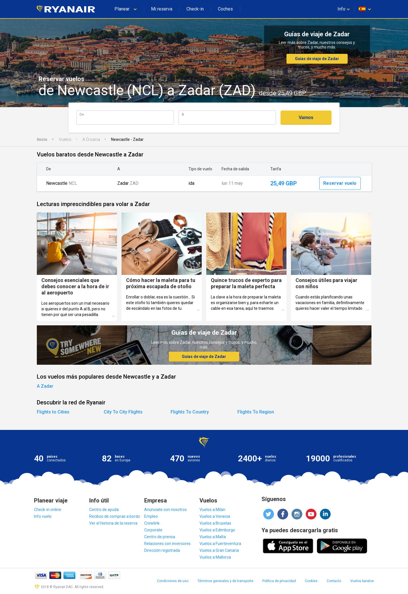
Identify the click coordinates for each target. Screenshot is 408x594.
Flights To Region (255, 412)
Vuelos (65, 139)
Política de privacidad (279, 581)
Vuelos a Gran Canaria (219, 550)
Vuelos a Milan (212, 509)
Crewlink (152, 523)
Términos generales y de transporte (225, 581)
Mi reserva (161, 9)
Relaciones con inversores (167, 543)
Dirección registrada (162, 550)
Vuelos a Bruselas (215, 523)
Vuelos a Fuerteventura (220, 543)
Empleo (151, 516)
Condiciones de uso (172, 581)
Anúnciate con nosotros (165, 509)
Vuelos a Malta (212, 536)
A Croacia (91, 139)
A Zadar (45, 386)
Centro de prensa (159, 536)
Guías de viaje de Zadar (317, 58)
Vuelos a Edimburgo (217, 530)
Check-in (195, 9)
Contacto (334, 581)
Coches (225, 9)
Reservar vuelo (339, 183)
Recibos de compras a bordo (114, 516)
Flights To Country (190, 412)
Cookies (311, 581)
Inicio (42, 139)
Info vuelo (43, 516)
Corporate (153, 530)
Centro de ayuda (104, 509)
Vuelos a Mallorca (215, 557)
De (82, 114)
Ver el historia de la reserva (113, 523)
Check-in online (47, 509)
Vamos (306, 117)
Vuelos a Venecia (214, 516)
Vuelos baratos (362, 581)
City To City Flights (123, 412)
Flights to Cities (53, 412)
